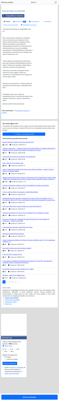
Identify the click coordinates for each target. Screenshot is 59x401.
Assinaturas (19, 45)
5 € (5, 378)
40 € (5, 380)
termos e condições (17, 396)
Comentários (34, 45)
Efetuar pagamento (10, 392)
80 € (12, 380)
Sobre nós (8, 333)
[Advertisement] (29, 19)
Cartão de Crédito (12, 388)
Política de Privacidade (10, 49)
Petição (6, 45)
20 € (17, 378)
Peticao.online (7, 2)
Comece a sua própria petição (23, 163)
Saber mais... (7, 374)
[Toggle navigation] (55, 2)
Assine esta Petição (17, 144)
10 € (11, 378)
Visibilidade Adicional (28, 49)
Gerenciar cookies (11, 330)
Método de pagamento (9, 384)
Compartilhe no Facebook (12, 39)
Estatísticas (46, 45)
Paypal (8, 386)
